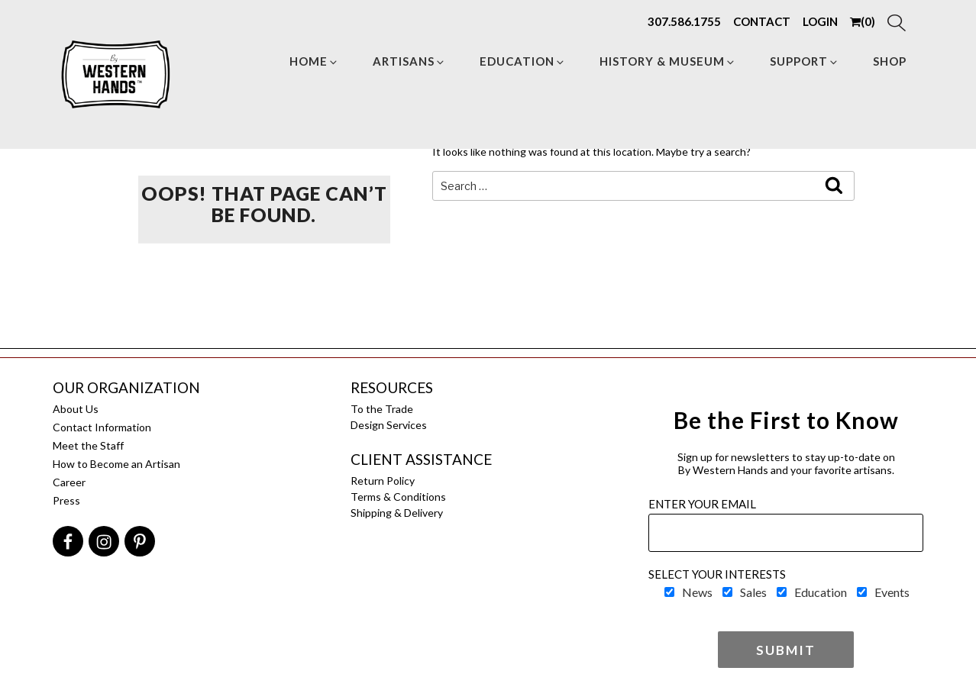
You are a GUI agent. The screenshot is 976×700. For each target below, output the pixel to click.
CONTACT (761, 21)
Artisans (409, 61)
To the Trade (382, 408)
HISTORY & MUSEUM (667, 61)
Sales (753, 592)
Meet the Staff (88, 445)
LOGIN (820, 21)
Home (314, 61)
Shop (890, 61)
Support (804, 61)
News (697, 592)
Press (66, 500)
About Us (76, 408)
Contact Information (102, 427)
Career (69, 482)
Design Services (389, 424)
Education (523, 61)
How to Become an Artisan (116, 463)
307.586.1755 (684, 21)
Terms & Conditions (398, 496)
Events (892, 592)
